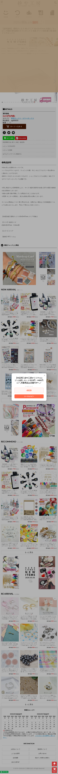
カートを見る (54, 770)
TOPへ (54, 764)
